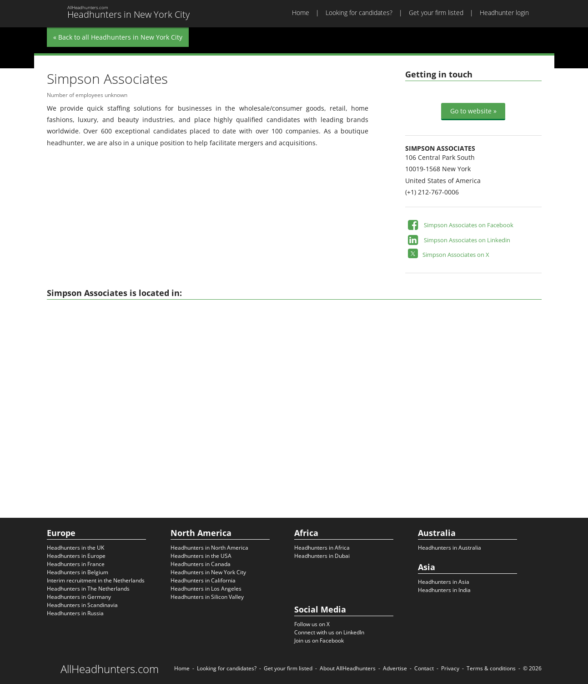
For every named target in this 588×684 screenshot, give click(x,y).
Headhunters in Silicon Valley (207, 597)
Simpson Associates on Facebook (468, 225)
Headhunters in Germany (79, 597)
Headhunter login (504, 12)
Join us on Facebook (319, 640)
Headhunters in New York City (208, 572)
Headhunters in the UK (75, 547)
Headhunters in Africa (322, 547)
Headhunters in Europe (76, 556)
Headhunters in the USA (201, 556)
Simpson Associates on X (455, 254)
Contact (424, 668)
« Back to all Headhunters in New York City (117, 37)
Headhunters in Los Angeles (206, 588)
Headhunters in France (76, 564)
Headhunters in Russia (75, 613)
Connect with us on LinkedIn (329, 632)
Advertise (395, 668)
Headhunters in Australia (449, 547)
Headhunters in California (203, 580)
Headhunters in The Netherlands (88, 588)
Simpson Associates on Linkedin (467, 240)
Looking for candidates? (359, 12)
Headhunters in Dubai (322, 556)
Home (300, 12)
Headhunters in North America (209, 547)
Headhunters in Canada (201, 564)
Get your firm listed (436, 12)
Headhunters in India (444, 590)
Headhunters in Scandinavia (82, 605)
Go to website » (473, 111)
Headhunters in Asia (443, 582)
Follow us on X (312, 624)
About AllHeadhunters (348, 668)
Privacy (450, 668)
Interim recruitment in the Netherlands (96, 580)
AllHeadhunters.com (109, 669)
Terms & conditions (491, 668)
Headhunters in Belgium (77, 572)
